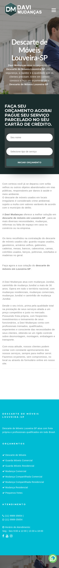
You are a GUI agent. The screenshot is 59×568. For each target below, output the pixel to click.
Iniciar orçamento (29, 162)
